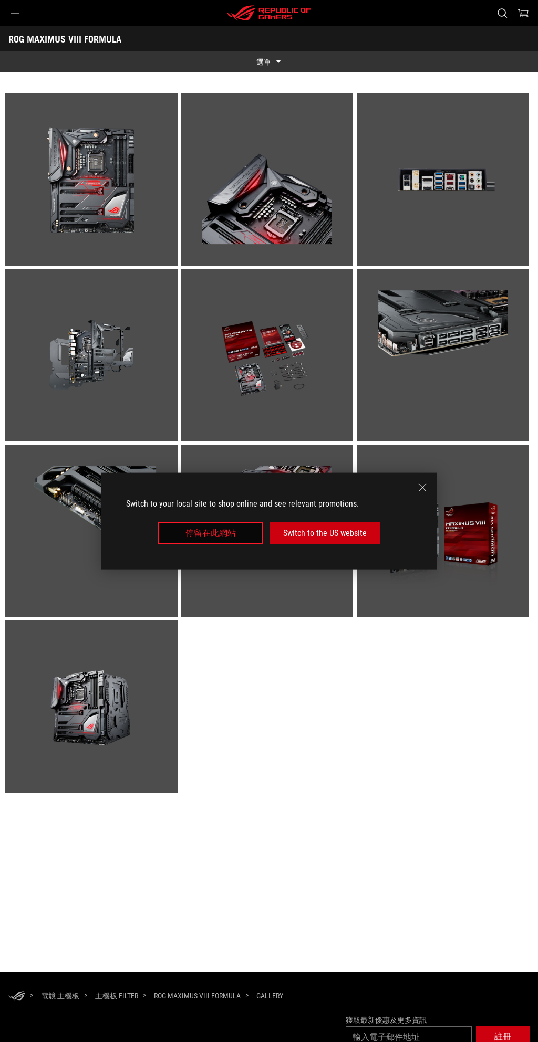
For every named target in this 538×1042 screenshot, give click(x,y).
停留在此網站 (210, 533)
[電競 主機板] (60, 996)
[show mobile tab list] (269, 61)
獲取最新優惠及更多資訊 (386, 1020)
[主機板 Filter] (116, 996)
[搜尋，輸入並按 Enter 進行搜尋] (502, 13)
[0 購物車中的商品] (523, 13)
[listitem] (93, 181)
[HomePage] (16, 996)
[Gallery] (269, 996)
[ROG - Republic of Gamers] (269, 13)
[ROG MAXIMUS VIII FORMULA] (197, 996)
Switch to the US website (325, 533)
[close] (422, 487)
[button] (14, 13)
